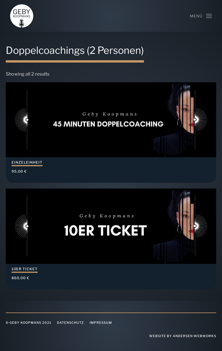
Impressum (101, 323)
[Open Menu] (201, 16)
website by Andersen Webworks (182, 336)
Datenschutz (70, 323)
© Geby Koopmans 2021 (28, 323)
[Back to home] (22, 16)
